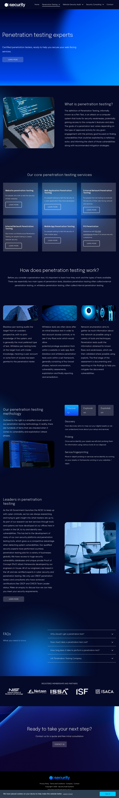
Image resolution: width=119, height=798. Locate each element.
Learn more (13, 205)
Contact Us (59, 744)
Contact (76, 783)
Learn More (13, 59)
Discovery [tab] (71, 411)
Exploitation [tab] (106, 411)
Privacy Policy (44, 783)
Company (69, 783)
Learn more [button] (68, 794)
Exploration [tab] (88, 411)
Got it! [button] (107, 794)
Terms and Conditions (57, 783)
